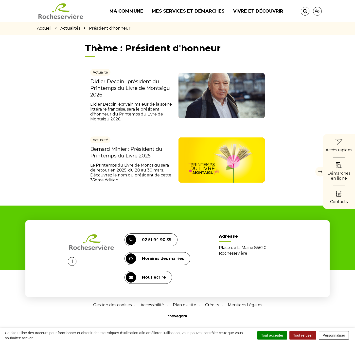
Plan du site (184, 305)
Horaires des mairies (155, 258)
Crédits (212, 305)
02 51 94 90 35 (148, 240)
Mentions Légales (245, 305)
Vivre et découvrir (258, 11)
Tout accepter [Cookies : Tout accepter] (272, 335)
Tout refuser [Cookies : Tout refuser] (303, 335)
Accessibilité (152, 305)
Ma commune (126, 11)
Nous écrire (146, 277)
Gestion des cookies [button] (112, 305)
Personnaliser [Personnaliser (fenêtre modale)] (333, 335)
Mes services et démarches (188, 11)
